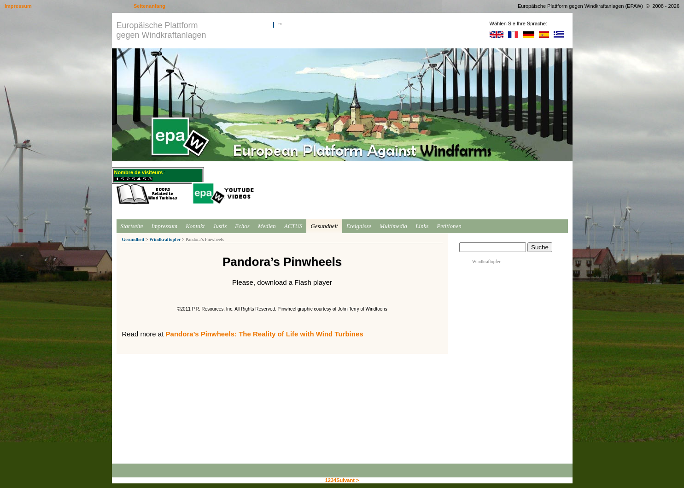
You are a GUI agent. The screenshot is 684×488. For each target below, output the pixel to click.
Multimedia (393, 226)
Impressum (165, 226)
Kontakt (195, 226)
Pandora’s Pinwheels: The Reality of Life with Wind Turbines (264, 334)
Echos (242, 226)
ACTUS (293, 226)
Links (421, 226)
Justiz (220, 226)
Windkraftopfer (165, 239)
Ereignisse (358, 226)
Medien (267, 226)
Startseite (132, 226)
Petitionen (449, 226)
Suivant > (347, 480)
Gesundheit (324, 226)
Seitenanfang (149, 6)
